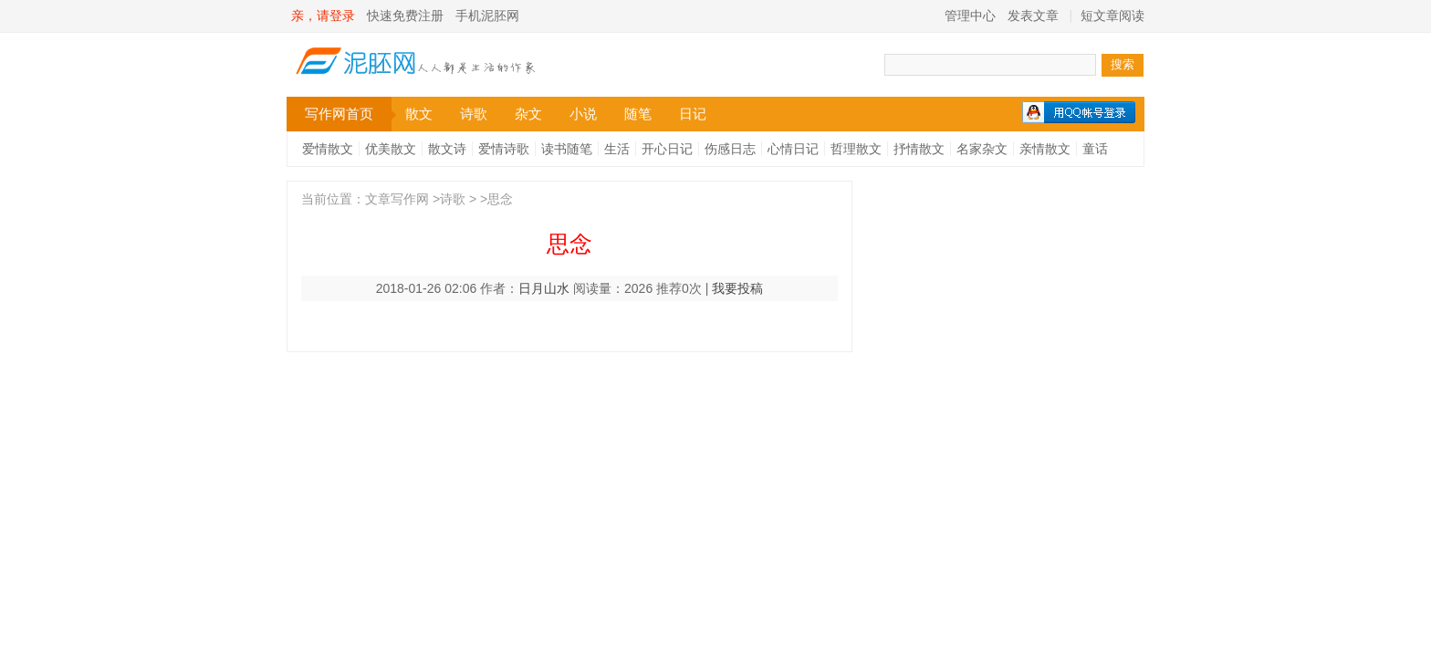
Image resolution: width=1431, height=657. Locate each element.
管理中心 (970, 15)
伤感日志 (730, 148)
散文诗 (447, 148)
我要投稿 (737, 288)
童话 (1095, 148)
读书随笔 (566, 148)
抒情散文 (919, 148)
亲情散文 (1045, 148)
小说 (583, 113)
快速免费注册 (405, 15)
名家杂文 (982, 148)
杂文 (528, 113)
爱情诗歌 (503, 148)
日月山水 (543, 288)
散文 (419, 113)
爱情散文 (327, 148)
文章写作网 (397, 199)
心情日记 (793, 148)
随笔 (638, 113)
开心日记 (667, 148)
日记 (692, 113)
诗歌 (473, 113)
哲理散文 (856, 148)
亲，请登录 (323, 15)
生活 (617, 148)
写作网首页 (348, 113)
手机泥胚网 (487, 15)
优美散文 (390, 148)
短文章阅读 (1112, 15)
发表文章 (1033, 15)
